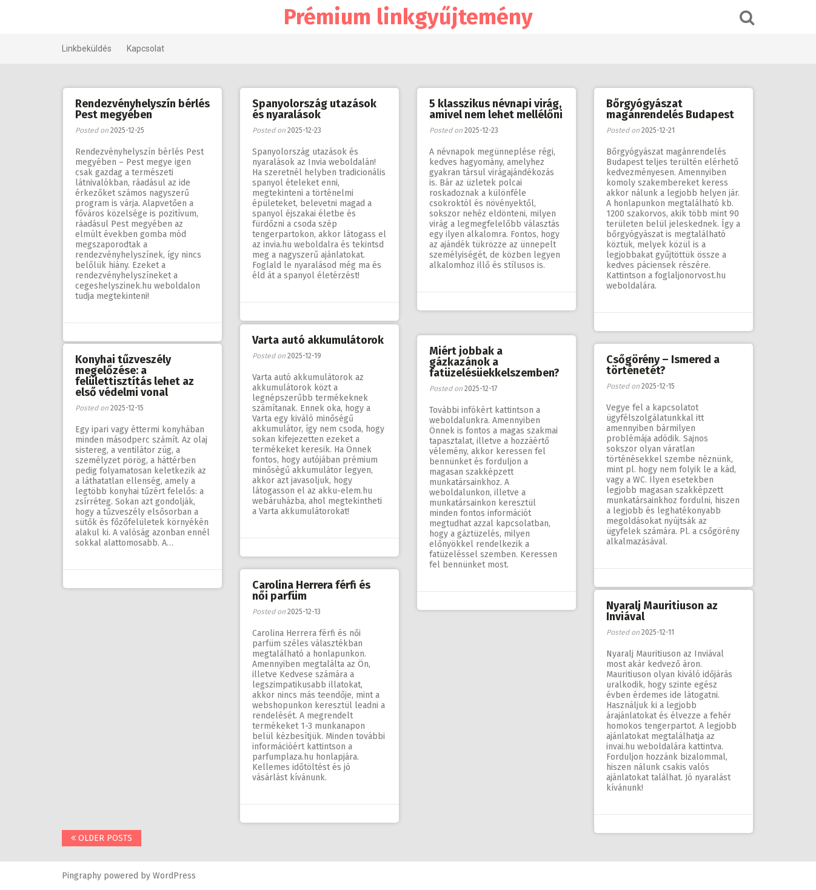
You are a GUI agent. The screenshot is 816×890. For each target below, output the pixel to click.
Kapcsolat (145, 48)
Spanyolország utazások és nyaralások (314, 109)
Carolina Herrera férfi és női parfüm (311, 590)
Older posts (101, 838)
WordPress (174, 876)
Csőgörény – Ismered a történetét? (663, 365)
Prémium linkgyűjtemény (408, 17)
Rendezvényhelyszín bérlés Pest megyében (142, 109)
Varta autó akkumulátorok (318, 340)
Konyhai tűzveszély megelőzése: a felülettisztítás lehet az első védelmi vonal (134, 376)
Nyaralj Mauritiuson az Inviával (662, 611)
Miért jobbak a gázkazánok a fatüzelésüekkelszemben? (494, 362)
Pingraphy (81, 876)
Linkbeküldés (87, 48)
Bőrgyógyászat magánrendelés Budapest (670, 109)
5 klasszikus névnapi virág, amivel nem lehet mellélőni (496, 109)
